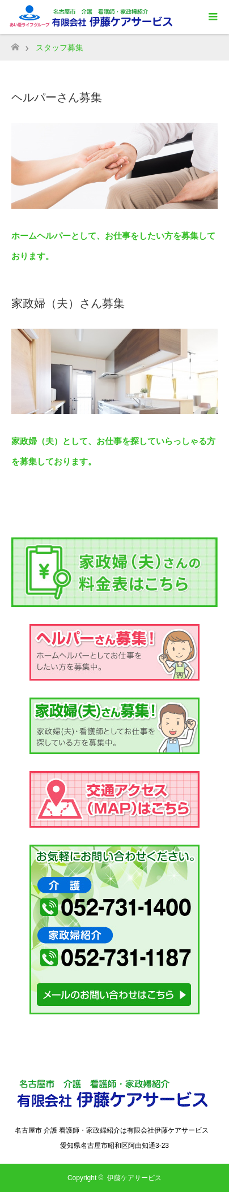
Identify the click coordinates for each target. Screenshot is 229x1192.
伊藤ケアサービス (134, 1178)
